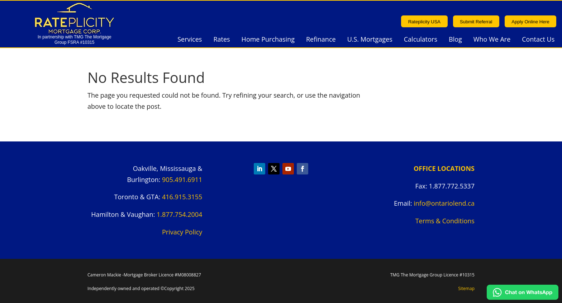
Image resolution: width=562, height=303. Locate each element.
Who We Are (491, 40)
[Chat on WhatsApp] (522, 297)
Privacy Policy (182, 232)
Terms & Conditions (445, 220)
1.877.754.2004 (179, 214)
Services (189, 40)
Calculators (420, 40)
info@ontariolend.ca (444, 203)
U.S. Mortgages (369, 40)
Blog (455, 40)
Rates (221, 40)
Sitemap (466, 288)
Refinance (321, 40)
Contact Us (538, 40)
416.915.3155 (182, 196)
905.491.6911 (182, 179)
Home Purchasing (268, 40)
